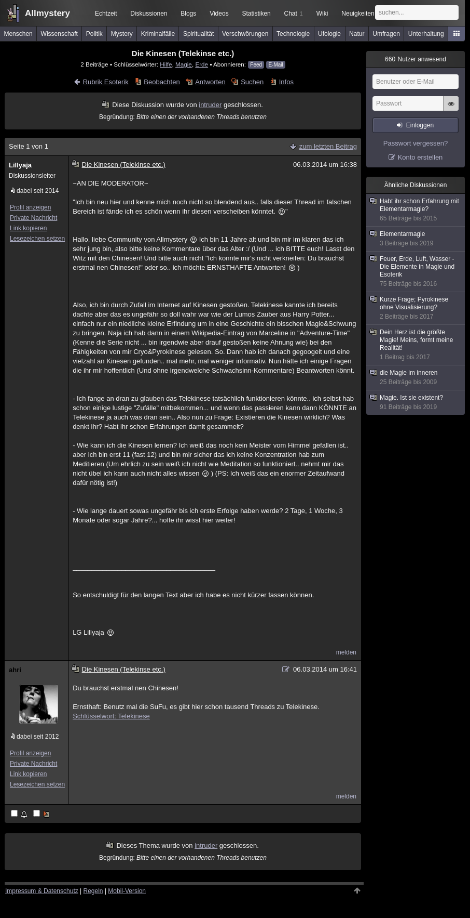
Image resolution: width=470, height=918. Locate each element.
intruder (210, 105)
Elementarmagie (416, 238)
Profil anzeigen (30, 207)
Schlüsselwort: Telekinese (111, 716)
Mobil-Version (127, 891)
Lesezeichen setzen (37, 238)
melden (346, 652)
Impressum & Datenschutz (41, 891)
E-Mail (275, 65)
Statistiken (256, 13)
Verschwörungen (245, 33)
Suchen (252, 82)
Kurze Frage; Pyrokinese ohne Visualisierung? (416, 308)
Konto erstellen (420, 157)
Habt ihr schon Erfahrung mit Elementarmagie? (416, 210)
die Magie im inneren (416, 377)
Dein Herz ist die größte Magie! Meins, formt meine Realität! (416, 345)
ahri (15, 670)
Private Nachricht (33, 217)
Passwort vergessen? (415, 143)
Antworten (210, 82)
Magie (183, 64)
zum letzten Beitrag (328, 146)
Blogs (188, 13)
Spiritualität (198, 33)
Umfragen (386, 33)
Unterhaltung (426, 33)
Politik (94, 33)
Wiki (322, 13)
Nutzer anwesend (415, 59)
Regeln (93, 891)
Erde (201, 64)
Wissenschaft (59, 33)
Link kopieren (28, 228)
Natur (356, 33)
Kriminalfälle (158, 33)
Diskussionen (148, 13)
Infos (286, 82)
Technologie (293, 33)
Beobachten (161, 82)
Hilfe (166, 64)
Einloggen (420, 125)
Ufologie (329, 33)
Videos (219, 13)
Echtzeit (106, 13)
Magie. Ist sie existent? (416, 402)
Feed (256, 65)
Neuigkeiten (357, 13)
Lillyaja (20, 165)
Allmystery (47, 13)
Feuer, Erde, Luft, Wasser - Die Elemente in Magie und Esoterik (416, 271)
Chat (293, 13)
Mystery (122, 33)
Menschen (18, 33)
